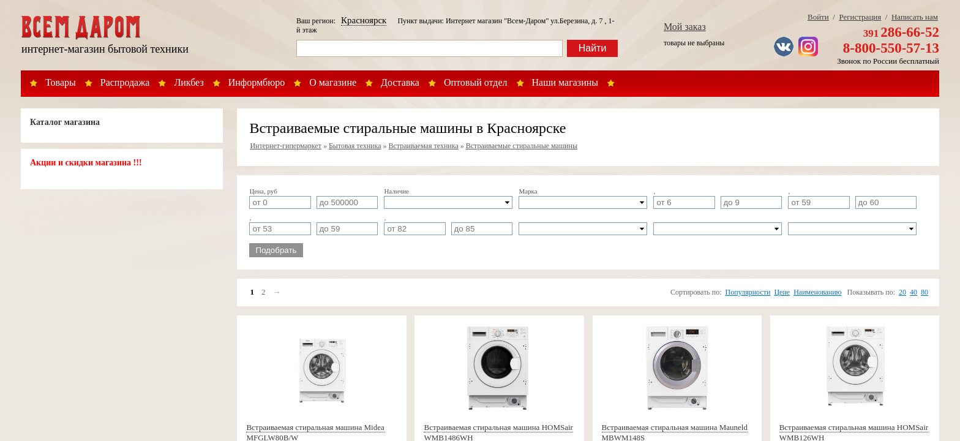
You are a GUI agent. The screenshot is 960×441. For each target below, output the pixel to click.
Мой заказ (685, 26)
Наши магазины (565, 82)
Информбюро (256, 82)
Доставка (400, 82)
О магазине (332, 82)
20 (902, 292)
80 (924, 292)
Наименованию (817, 292)
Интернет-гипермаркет (285, 145)
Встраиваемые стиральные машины (521, 145)
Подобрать (275, 250)
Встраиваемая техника (424, 145)
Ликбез (188, 82)
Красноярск (363, 20)
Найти (593, 48)
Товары (60, 82)
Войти (818, 16)
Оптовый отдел (476, 82)
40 (913, 292)
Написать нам (914, 16)
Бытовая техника (355, 145)
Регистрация (860, 16)
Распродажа (125, 82)
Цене (782, 292)
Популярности (748, 292)
